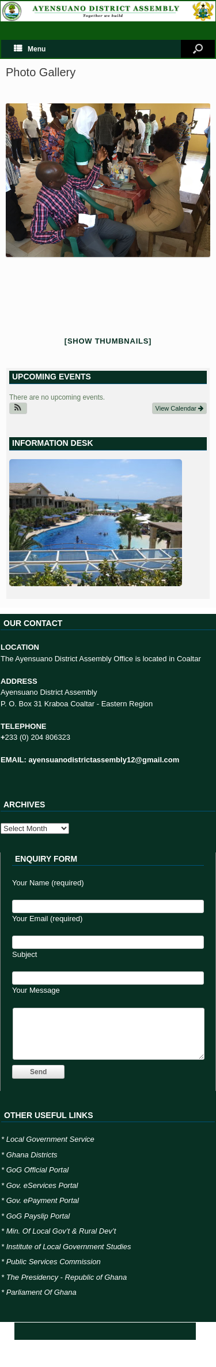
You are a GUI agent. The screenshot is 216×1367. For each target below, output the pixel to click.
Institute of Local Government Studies (68, 1246)
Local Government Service (50, 1139)
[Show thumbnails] (108, 341)
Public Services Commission (53, 1261)
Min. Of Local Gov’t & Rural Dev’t (61, 1231)
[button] (18, 408)
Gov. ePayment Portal (42, 1200)
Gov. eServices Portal (42, 1185)
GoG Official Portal (37, 1169)
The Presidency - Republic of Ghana (66, 1277)
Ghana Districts (32, 1154)
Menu (30, 49)
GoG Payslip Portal (38, 1216)
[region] (95, 524)
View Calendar (179, 408)
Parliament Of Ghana (41, 1292)
